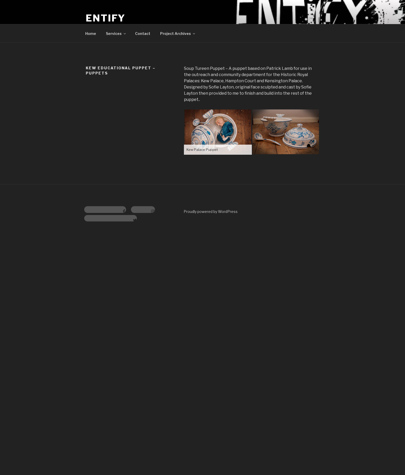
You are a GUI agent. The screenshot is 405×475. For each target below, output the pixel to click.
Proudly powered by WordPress (211, 211)
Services (116, 33)
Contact (142, 33)
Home (90, 33)
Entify (106, 18)
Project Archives (178, 33)
